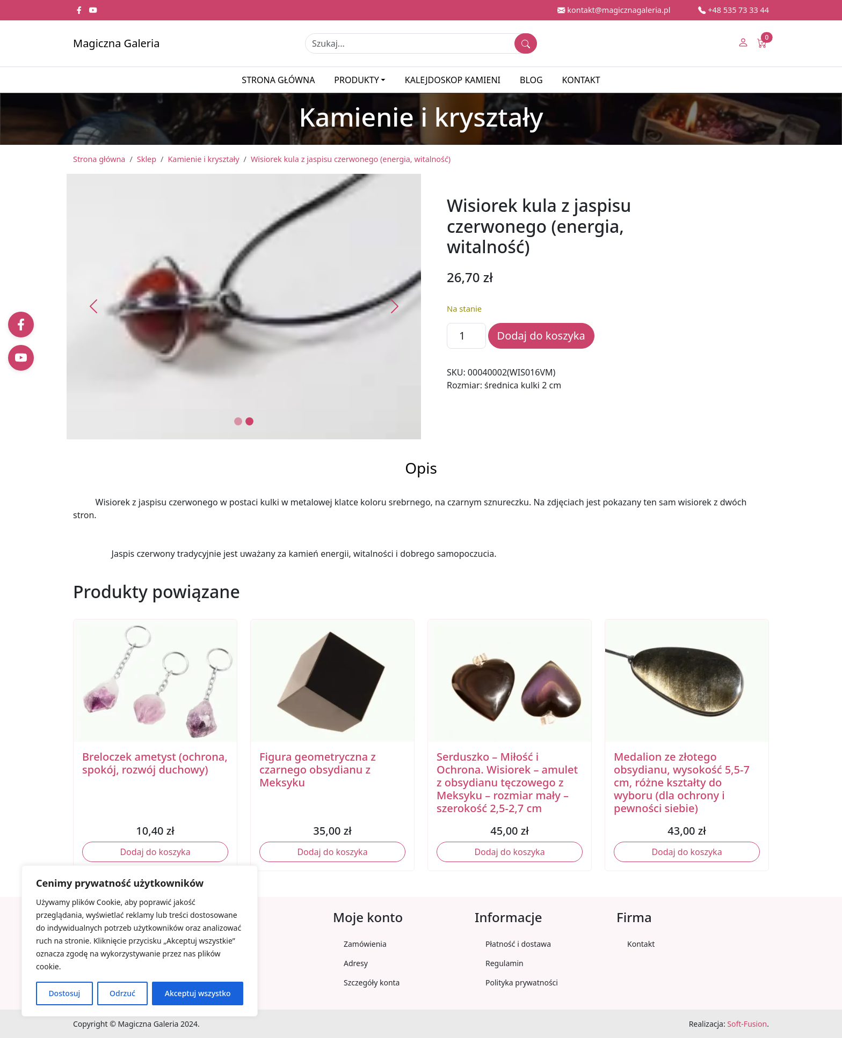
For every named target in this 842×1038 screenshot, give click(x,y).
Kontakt (581, 80)
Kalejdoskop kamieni (452, 80)
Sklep (146, 159)
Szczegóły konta (372, 982)
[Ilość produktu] (466, 336)
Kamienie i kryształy (203, 159)
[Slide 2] (249, 421)
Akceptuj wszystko (198, 993)
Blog (531, 80)
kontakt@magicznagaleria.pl (613, 10)
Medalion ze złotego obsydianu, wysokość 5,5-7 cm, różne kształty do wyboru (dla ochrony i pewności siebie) (682, 782)
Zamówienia (365, 944)
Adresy (356, 963)
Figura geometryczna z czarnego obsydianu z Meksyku (317, 769)
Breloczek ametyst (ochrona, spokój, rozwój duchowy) (155, 763)
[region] (139, 941)
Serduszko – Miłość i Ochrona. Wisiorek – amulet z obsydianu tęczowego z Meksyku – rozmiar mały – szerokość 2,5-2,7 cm (507, 782)
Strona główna (278, 80)
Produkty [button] (356, 80)
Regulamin (504, 963)
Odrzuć (122, 993)
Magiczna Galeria (116, 43)
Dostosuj (64, 993)
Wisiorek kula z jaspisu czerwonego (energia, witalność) (351, 159)
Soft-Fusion (747, 1024)
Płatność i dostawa (518, 944)
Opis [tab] (421, 468)
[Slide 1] (238, 421)
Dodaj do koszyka (541, 335)
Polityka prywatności (521, 982)
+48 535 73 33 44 (733, 10)
